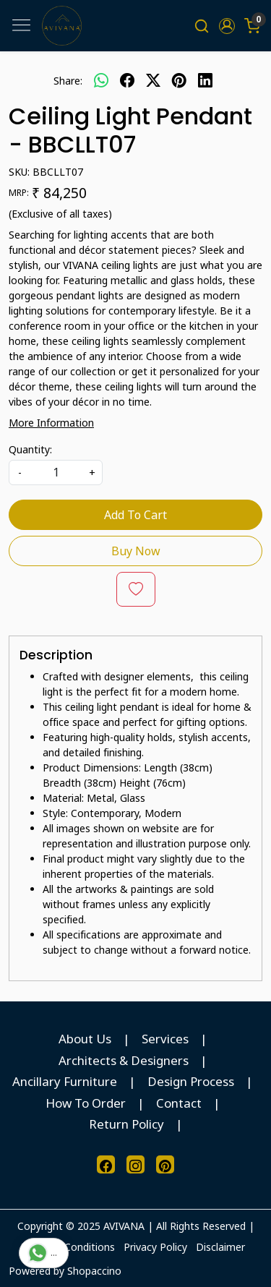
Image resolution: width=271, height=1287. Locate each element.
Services (165, 1038)
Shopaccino (94, 1271)
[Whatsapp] (101, 80)
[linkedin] (205, 80)
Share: (67, 80)
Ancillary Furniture (64, 1081)
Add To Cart (135, 515)
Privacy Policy (155, 1247)
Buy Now (135, 551)
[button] (226, 26)
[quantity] (56, 472)
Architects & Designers (124, 1060)
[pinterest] (179, 80)
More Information (51, 422)
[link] (202, 25)
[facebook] (127, 80)
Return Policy (126, 1124)
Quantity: (30, 449)
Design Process (190, 1081)
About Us (85, 1038)
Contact (179, 1103)
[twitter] (153, 80)
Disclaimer (220, 1247)
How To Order (86, 1103)
